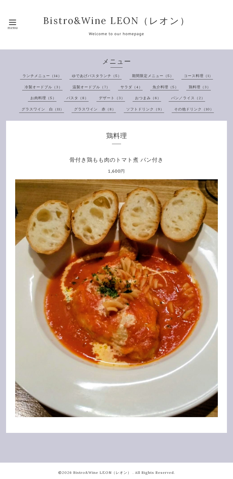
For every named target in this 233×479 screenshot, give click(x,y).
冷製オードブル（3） (43, 87)
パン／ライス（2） (188, 98)
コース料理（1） (198, 75)
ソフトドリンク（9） (145, 109)
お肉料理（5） (43, 98)
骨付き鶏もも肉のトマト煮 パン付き (116, 159)
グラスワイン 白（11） (43, 109)
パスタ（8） (77, 98)
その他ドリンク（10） (194, 109)
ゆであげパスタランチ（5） (97, 75)
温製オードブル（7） (91, 87)
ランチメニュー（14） (42, 75)
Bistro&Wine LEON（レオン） (116, 20)
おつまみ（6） (148, 98)
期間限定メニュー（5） (153, 75)
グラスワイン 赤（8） (95, 109)
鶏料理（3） (200, 87)
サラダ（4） (131, 87)
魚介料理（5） (166, 87)
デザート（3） (112, 98)
